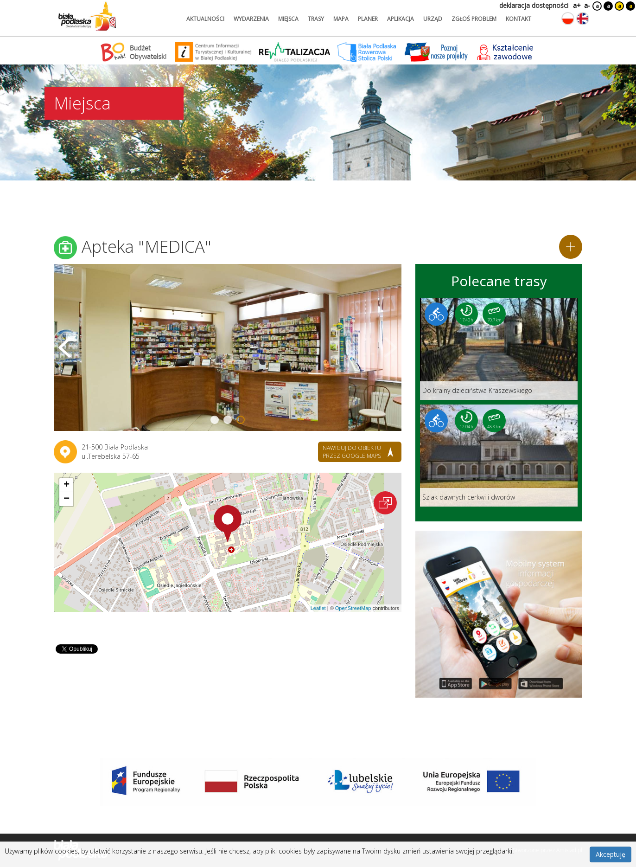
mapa (341, 19)
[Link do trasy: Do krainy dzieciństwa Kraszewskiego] (499, 349)
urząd (432, 19)
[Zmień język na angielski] (582, 18)
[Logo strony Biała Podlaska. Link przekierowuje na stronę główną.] (87, 16)
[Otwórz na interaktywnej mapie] (385, 502)
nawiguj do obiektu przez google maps (352, 452)
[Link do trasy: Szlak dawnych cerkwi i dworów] (499, 456)
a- (587, 5)
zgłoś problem (474, 19)
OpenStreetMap (353, 608)
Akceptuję (610, 854)
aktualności (205, 19)
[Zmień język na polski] (567, 18)
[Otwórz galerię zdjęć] (227, 347)
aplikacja (400, 19)
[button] (228, 523)
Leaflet (318, 608)
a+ (576, 5)
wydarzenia (251, 19)
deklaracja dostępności (533, 5)
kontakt (518, 19)
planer (368, 19)
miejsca (288, 19)
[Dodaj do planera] (570, 247)
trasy (316, 19)
